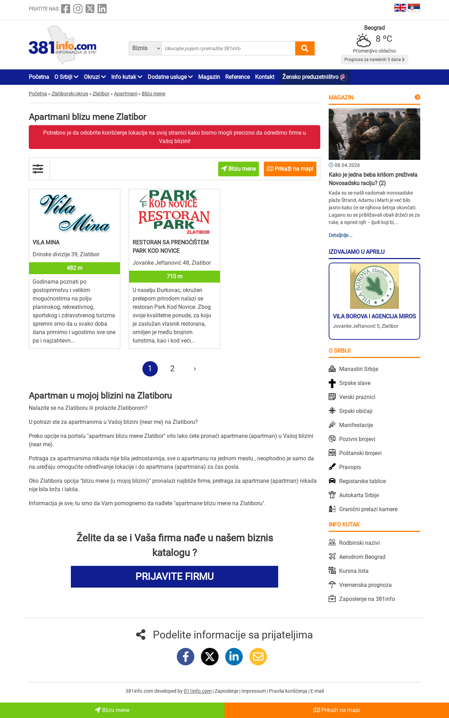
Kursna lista (354, 571)
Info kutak (126, 77)
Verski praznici (357, 397)
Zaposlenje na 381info (367, 599)
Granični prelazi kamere (368, 509)
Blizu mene (112, 710)
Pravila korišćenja (288, 691)
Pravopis (350, 467)
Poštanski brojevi (360, 453)
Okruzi (95, 77)
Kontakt (264, 77)
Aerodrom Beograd (362, 557)
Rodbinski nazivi (359, 543)
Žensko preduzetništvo (314, 77)
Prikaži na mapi (337, 710)
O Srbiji (66, 77)
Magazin (209, 77)
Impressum (254, 691)
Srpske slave (354, 383)
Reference (237, 77)
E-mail (317, 691)
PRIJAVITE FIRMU (174, 576)
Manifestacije (356, 425)
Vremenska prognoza (365, 585)
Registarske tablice (362, 481)
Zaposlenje (227, 691)
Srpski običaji (356, 411)
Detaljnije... (341, 235)
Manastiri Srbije (358, 369)
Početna (39, 77)
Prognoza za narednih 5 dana (374, 59)
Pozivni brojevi (357, 439)
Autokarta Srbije (359, 495)
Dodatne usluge (170, 77)
